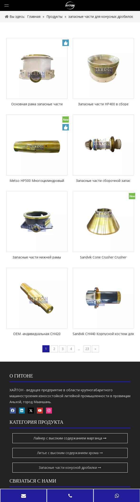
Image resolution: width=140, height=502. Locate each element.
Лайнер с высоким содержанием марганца (70, 404)
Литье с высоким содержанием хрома (70, 419)
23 (87, 348)
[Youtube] (13, 477)
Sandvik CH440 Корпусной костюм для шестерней (103, 334)
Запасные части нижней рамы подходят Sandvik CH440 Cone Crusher (36, 257)
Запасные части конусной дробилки (70, 434)
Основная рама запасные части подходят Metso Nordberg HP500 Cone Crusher (37, 104)
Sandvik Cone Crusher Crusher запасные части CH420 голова (103, 257)
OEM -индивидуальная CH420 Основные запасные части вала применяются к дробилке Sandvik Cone (37, 334)
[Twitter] (31, 470)
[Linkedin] (22, 470)
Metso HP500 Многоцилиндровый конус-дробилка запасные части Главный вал (37, 180)
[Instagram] (22, 477)
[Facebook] (13, 470)
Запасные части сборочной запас (103, 180)
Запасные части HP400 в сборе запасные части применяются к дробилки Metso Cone (103, 104)
